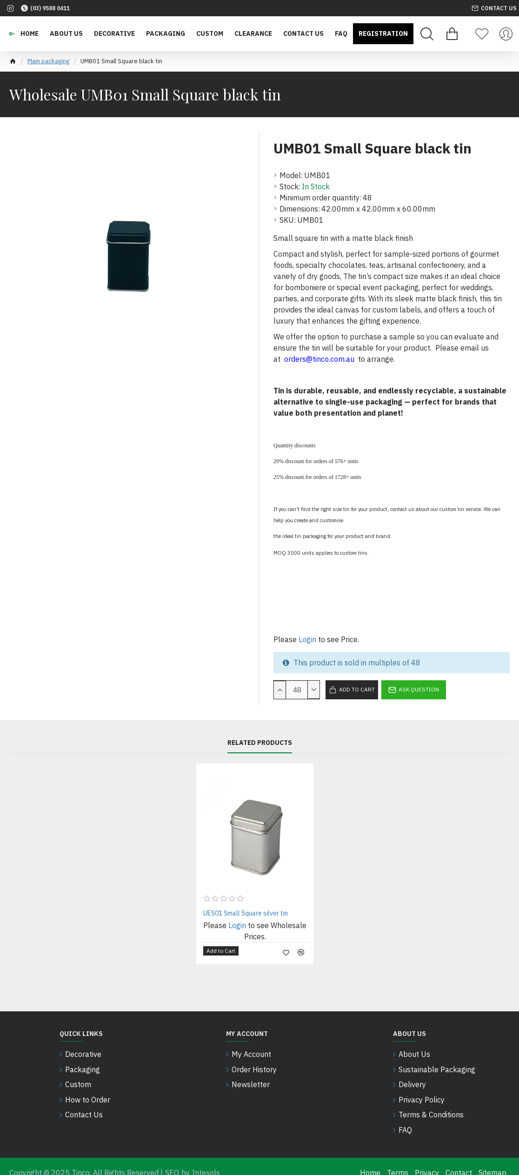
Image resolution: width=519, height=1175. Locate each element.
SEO (172, 1160)
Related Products (259, 743)
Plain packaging (48, 61)
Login (307, 639)
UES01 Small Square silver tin (245, 913)
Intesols (206, 1160)
